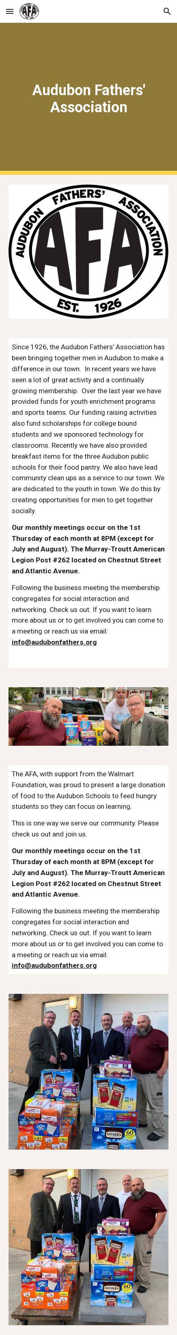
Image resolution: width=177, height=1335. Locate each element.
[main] (88, 99)
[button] (9, 11)
